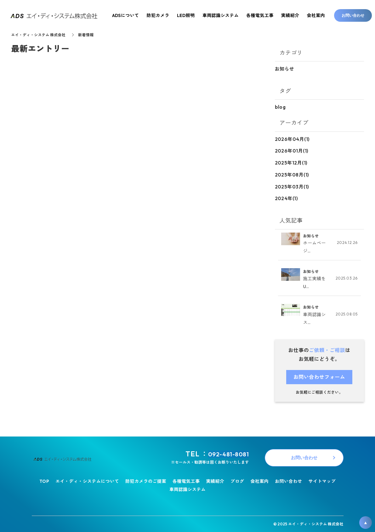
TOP (44, 480)
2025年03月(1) (292, 185)
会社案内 (259, 480)
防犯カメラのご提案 (145, 480)
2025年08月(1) (292, 173)
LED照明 (186, 15)
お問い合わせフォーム (319, 376)
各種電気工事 (186, 480)
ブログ (237, 480)
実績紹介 (215, 480)
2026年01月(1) (292, 150)
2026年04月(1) (292, 139)
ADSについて (125, 15)
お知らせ (284, 69)
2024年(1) (286, 197)
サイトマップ (322, 480)
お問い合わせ (288, 480)
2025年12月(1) (291, 162)
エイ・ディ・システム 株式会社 (39, 34)
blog (280, 107)
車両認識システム (187, 488)
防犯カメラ (158, 15)
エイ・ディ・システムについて (87, 480)
